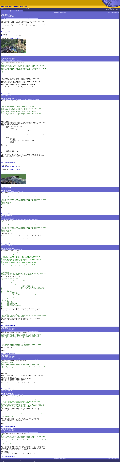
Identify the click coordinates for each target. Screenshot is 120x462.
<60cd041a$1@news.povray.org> (14, 191)
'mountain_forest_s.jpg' (15, 169)
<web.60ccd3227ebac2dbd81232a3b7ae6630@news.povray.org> (22, 99)
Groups (6, 6)
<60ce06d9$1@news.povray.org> (14, 394)
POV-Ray (3, 8)
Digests (10, 6)
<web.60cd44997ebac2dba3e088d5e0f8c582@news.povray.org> (22, 219)
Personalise (16, 6)
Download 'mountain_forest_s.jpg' (9, 166)
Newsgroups (8, 8)
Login (25, 6)
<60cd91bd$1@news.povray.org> (14, 249)
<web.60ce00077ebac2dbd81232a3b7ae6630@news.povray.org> (22, 359)
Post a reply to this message (8, 31)
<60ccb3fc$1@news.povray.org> (14, 60)
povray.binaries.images (17, 8)
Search (21, 6)
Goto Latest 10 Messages (60, 12)
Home (2, 6)
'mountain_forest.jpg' (15, 38)
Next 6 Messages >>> (113, 12)
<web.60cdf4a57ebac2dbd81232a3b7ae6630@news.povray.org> (22, 331)
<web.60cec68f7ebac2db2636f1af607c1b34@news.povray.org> (22, 432)
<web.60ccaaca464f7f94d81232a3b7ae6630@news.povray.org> (22, 18)
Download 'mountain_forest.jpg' (8, 35)
